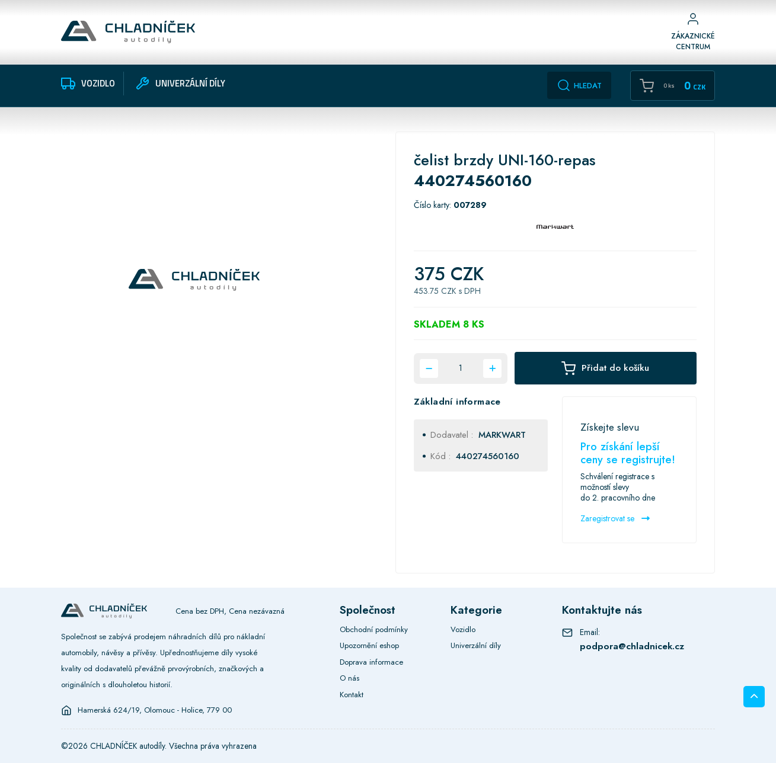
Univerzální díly (476, 645)
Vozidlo (463, 629)
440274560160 (487, 456)
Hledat (579, 85)
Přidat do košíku (605, 368)
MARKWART (502, 434)
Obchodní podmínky (374, 629)
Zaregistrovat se (615, 518)
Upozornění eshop (369, 645)
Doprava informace (371, 662)
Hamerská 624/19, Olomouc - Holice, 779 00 (155, 710)
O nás (349, 678)
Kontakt (351, 694)
